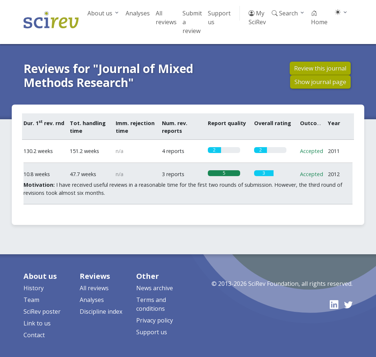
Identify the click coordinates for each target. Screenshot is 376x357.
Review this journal (320, 68)
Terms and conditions (151, 304)
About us (99, 13)
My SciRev (257, 17)
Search (285, 13)
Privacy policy (154, 320)
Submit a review (192, 22)
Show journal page (320, 82)
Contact (34, 335)
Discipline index (101, 311)
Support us (219, 17)
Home (319, 17)
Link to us (37, 323)
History (34, 288)
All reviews (166, 17)
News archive (154, 288)
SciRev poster (42, 311)
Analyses (138, 13)
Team (31, 300)
